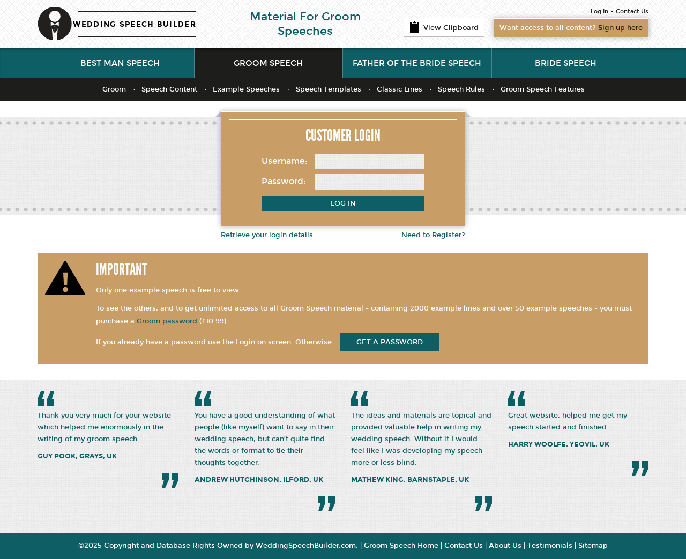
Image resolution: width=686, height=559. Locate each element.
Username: (285, 161)
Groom (114, 89)
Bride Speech (565, 63)
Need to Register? (433, 235)
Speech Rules (461, 89)
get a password (389, 342)
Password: (284, 181)
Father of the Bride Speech (417, 63)
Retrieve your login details (267, 235)
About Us (505, 545)
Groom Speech (268, 63)
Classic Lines (399, 89)
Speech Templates (328, 89)
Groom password (167, 321)
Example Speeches (246, 89)
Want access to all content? (571, 28)
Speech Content (169, 89)
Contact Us (632, 11)
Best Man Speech (120, 63)
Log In (599, 11)
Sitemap (593, 545)
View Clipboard (444, 27)
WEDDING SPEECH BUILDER (134, 24)
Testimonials (549, 545)
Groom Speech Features (543, 89)
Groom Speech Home (401, 545)
